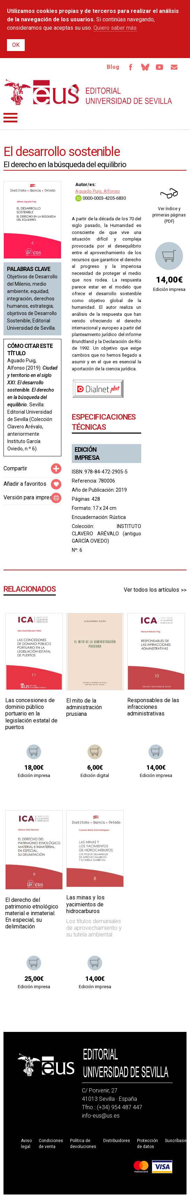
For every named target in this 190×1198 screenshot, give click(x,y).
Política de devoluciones (83, 1143)
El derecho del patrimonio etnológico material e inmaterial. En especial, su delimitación (31, 913)
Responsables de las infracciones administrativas (153, 707)
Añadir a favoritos (24, 484)
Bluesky (144, 67)
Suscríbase (176, 1140)
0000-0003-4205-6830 (100, 198)
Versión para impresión (31, 497)
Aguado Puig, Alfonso (97, 191)
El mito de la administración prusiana (84, 708)
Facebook (130, 67)
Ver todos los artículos (151, 589)
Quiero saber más (115, 27)
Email (174, 67)
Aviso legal (26, 1143)
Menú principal (10, 117)
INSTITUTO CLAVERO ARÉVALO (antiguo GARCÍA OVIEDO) (106, 534)
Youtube (159, 67)
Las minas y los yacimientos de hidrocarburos (85, 904)
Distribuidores (116, 1140)
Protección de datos (147, 1143)
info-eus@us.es (101, 1115)
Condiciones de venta (51, 1143)
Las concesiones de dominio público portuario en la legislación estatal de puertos (31, 713)
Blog (112, 67)
